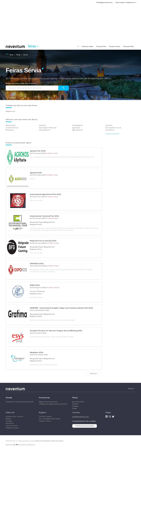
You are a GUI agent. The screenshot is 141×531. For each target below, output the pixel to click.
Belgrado (10, 111)
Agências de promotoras (48, 402)
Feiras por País (101, 46)
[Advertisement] (70, 25)
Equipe (8, 419)
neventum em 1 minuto (14, 416)
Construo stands (45, 416)
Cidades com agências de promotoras (53, 404)
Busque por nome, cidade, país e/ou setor (21, 83)
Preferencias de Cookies (84, 426)
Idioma (131, 388)
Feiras (75, 398)
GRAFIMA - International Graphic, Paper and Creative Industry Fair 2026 (61, 308)
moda (109, 125)
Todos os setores (112, 134)
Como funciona (12, 425)
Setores (75, 404)
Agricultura (77, 130)
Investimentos (12, 128)
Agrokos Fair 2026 (38, 151)
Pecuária (110, 130)
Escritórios (10, 423)
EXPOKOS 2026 (36, 263)
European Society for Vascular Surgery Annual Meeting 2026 (56, 331)
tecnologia (77, 125)
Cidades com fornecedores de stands (19, 402)
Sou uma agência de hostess (49, 419)
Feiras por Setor (114, 46)
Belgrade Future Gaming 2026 (43, 241)
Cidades (75, 406)
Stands (9, 398)
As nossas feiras (78, 402)
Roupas (9, 130)
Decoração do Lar (113, 128)
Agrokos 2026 (36, 173)
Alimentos (10, 125)
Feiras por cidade (87, 46)
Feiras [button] (33, 46)
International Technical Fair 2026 (44, 216)
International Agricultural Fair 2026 (45, 194)
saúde (42, 125)
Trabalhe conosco (12, 428)
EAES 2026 (35, 285)
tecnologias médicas (47, 128)
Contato (9, 421)
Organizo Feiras (45, 421)
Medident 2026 (36, 352)
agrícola (76, 128)
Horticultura (44, 130)
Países (74, 408)
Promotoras (44, 398)
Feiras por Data (128, 46)
